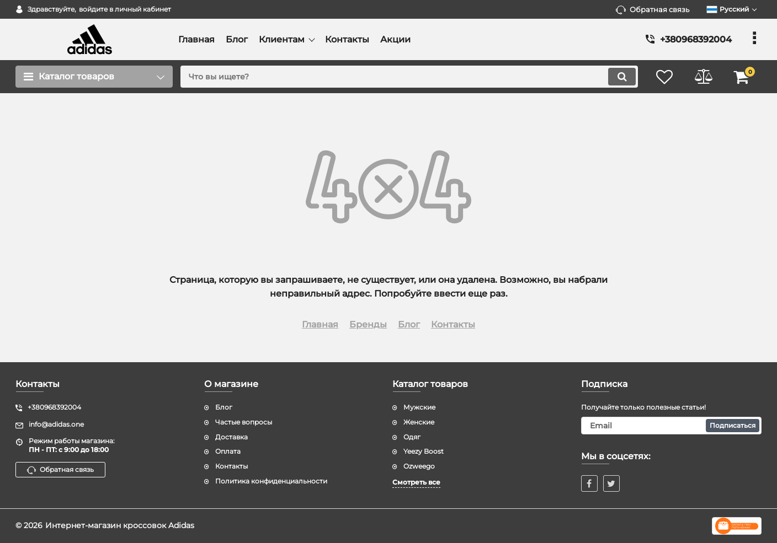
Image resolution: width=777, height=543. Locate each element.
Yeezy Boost (423, 451)
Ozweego (419, 466)
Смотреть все (416, 482)
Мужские (419, 407)
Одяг (412, 437)
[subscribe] (671, 425)
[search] (409, 77)
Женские (418, 422)
